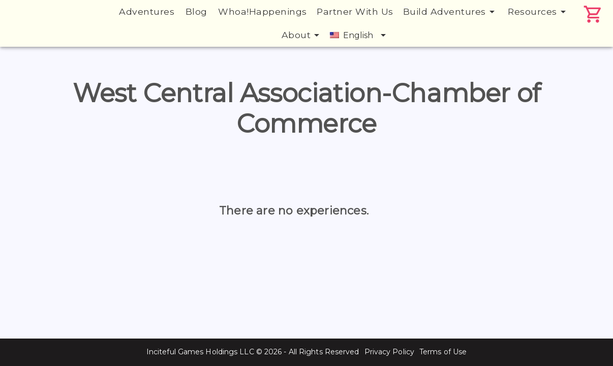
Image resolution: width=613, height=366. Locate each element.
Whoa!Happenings (262, 11)
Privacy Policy (389, 351)
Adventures (146, 11)
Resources (538, 12)
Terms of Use (443, 351)
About (302, 35)
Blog (196, 11)
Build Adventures (450, 12)
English (359, 35)
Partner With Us (355, 11)
